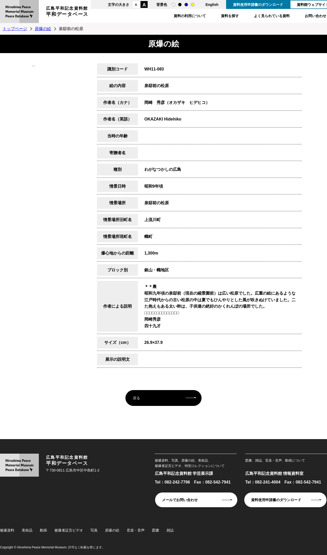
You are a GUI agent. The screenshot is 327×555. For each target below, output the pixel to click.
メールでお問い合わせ (180, 500)
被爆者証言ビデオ (68, 530)
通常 (173, 4)
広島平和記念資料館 (67, 12)
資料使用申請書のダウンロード (258, 5)
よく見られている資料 (272, 16)
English (211, 5)
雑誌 (170, 530)
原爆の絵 (43, 29)
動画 (43, 530)
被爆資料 (7, 530)
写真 (94, 530)
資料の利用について (190, 16)
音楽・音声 (136, 530)
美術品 (27, 530)
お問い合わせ (315, 16)
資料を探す (230, 16)
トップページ (15, 29)
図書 (155, 530)
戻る (136, 398)
